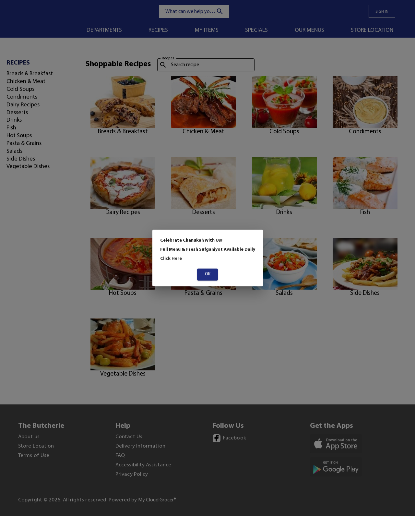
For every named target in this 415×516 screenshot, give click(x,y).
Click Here (171, 258)
